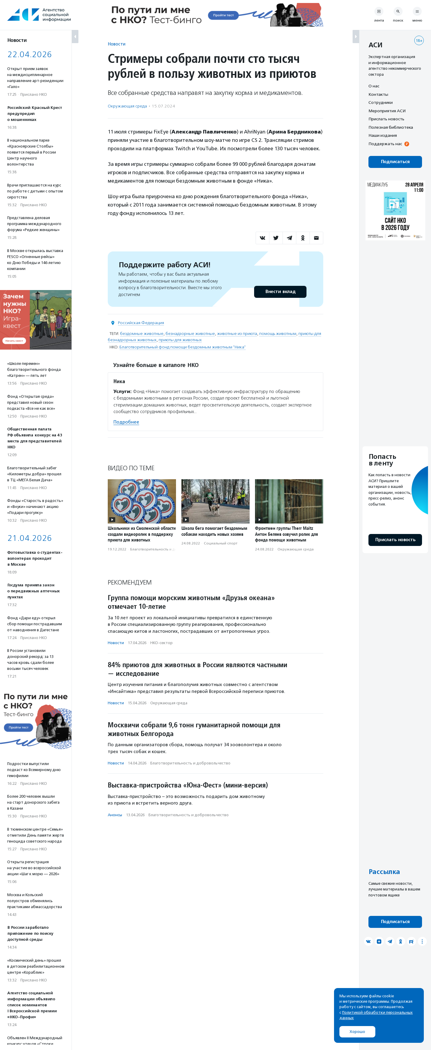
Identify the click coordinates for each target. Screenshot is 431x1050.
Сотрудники (380, 102)
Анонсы (115, 815)
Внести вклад (280, 292)
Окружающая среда (127, 106)
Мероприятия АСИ (387, 110)
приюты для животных (180, 339)
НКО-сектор (161, 643)
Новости (116, 43)
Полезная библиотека (390, 127)
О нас (373, 86)
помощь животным (277, 333)
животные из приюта (237, 333)
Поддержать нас (385, 143)
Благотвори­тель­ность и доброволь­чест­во (167, 549)
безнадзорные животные (190, 333)
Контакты (378, 94)
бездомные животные (141, 333)
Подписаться (395, 162)
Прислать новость (386, 118)
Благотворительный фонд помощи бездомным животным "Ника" (182, 347)
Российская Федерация (141, 322)
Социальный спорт (220, 543)
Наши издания (382, 135)
